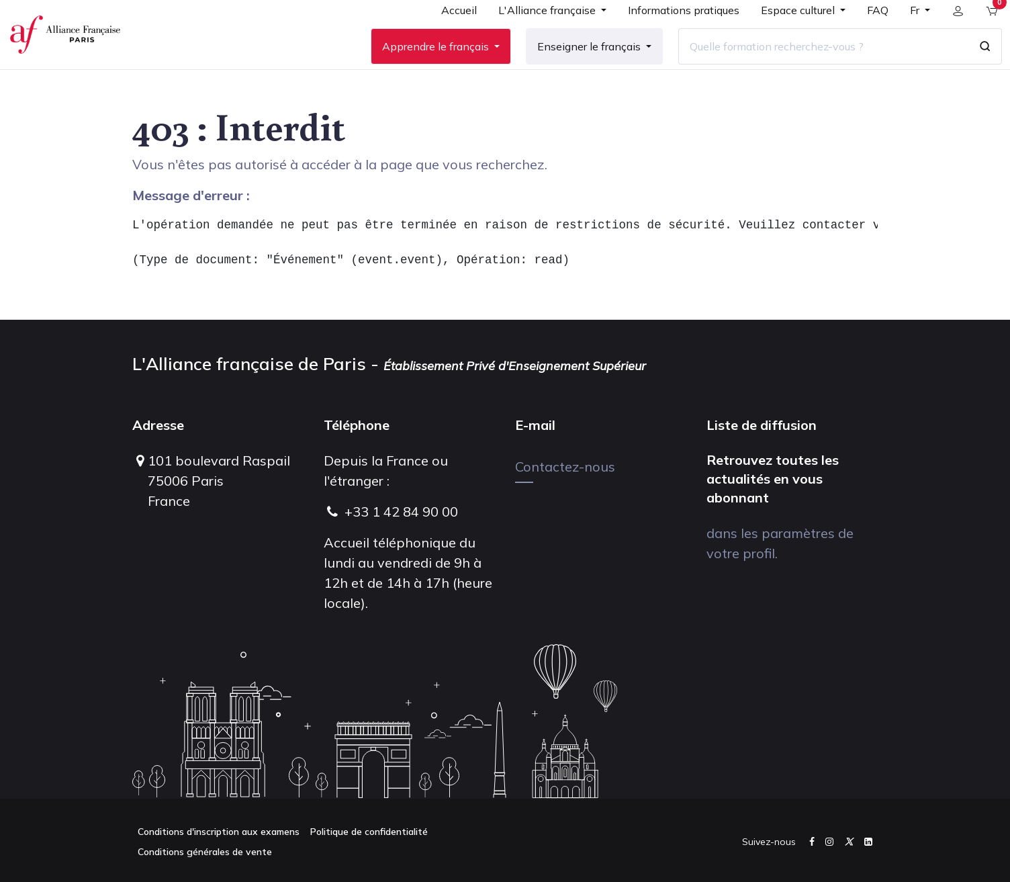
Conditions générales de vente (205, 852)
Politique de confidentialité (369, 832)
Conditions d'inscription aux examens (219, 832)
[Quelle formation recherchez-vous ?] (813, 66)
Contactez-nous (565, 466)
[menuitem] (448, 35)
